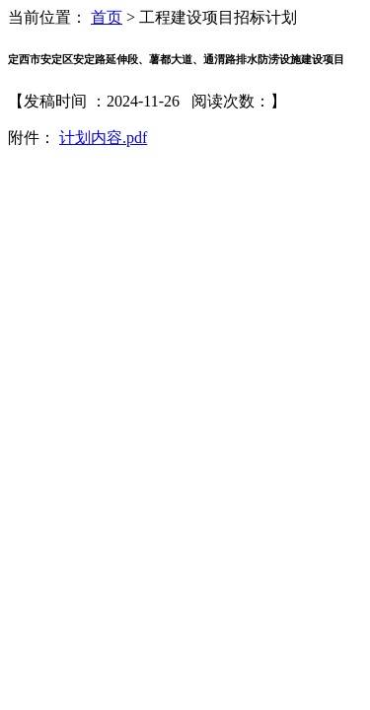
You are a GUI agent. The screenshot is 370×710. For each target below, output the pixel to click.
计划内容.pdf (103, 137)
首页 (106, 17)
